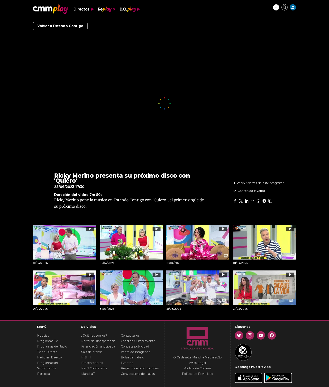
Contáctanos (130, 335)
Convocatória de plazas (138, 374)
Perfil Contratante (94, 368)
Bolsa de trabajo (132, 357)
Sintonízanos (46, 368)
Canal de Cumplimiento (138, 341)
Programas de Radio (52, 346)
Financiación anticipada (98, 346)
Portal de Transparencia (98, 341)
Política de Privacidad (197, 374)
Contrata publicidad (135, 346)
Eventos (127, 363)
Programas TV (47, 341)
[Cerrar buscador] (284, 7)
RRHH (86, 357)
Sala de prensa (91, 352)
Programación (47, 363)
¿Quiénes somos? (94, 335)
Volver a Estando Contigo (60, 26)
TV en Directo (47, 352)
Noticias (43, 335)
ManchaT (88, 374)
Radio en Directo (49, 357)
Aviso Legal (197, 363)
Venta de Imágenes (135, 352)
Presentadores (92, 363)
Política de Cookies (197, 368)
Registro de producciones (140, 368)
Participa (43, 374)
